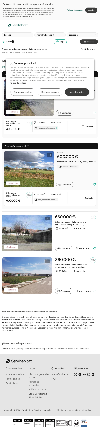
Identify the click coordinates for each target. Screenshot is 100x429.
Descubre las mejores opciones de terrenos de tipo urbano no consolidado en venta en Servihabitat (45, 348)
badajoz (8, 35)
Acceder (91, 10)
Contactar (66, 113)
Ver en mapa (84, 248)
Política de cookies (18, 83)
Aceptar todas (77, 92)
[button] (8, 169)
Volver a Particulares (75, 10)
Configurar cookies (23, 92)
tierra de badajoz (45, 35)
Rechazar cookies (50, 92)
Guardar (90, 41)
